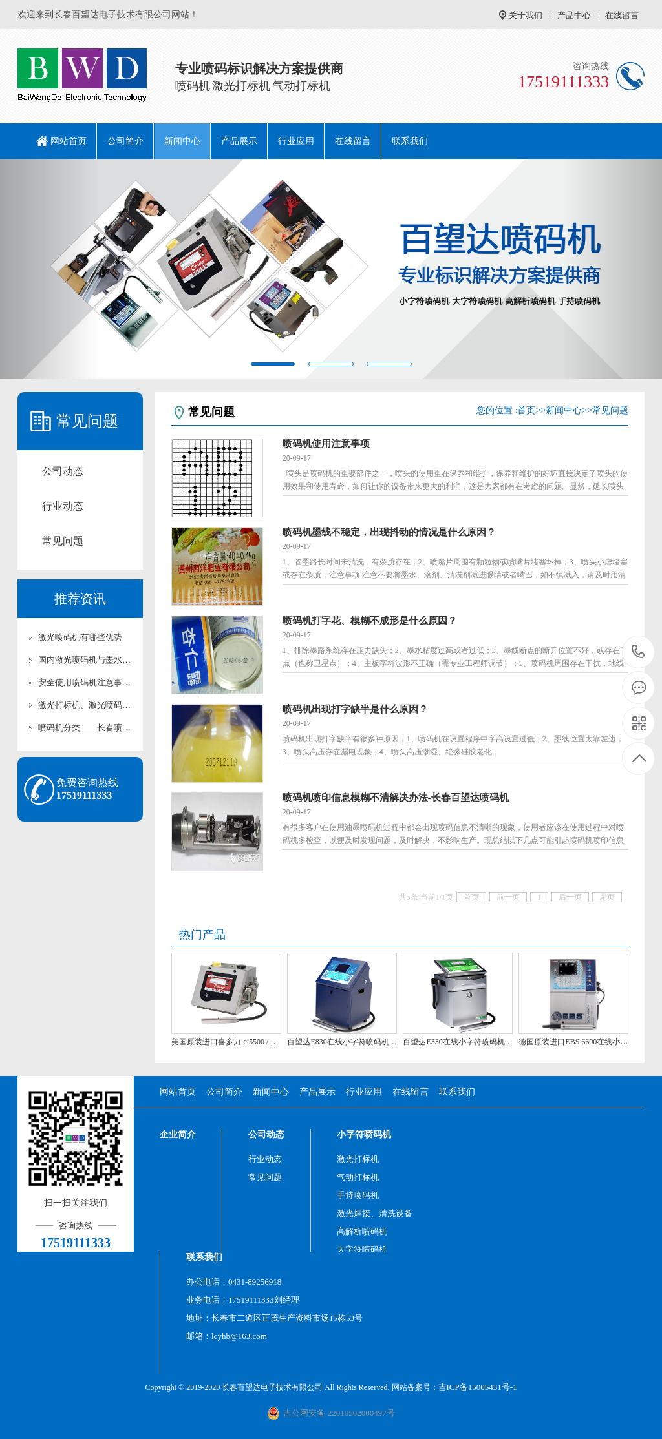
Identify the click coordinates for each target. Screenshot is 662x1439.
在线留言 (622, 15)
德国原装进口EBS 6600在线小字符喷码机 (573, 1041)
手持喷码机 (358, 1195)
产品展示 (239, 141)
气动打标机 (358, 1177)
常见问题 (62, 540)
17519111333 (638, 652)
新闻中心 (182, 141)
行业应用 (296, 141)
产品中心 (574, 15)
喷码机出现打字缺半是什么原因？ (355, 709)
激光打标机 (358, 1159)
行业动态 (62, 506)
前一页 (508, 897)
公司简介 (125, 141)
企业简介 (178, 1134)
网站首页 (68, 141)
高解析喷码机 (362, 1231)
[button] (50, 269)
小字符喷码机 (364, 1134)
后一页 (570, 897)
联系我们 (410, 141)
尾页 (607, 897)
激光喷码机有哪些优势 (80, 637)
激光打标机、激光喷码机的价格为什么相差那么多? (86, 705)
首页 (526, 410)
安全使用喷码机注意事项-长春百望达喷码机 (86, 682)
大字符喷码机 (362, 1249)
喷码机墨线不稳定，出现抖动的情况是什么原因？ (389, 532)
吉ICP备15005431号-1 (477, 1387)
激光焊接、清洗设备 (374, 1213)
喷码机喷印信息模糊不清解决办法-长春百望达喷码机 (396, 797)
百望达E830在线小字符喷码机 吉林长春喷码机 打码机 (342, 1041)
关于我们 (525, 15)
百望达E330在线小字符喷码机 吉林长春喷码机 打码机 (458, 1041)
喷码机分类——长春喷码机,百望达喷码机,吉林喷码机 (86, 727)
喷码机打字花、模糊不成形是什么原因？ (370, 621)
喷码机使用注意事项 (326, 444)
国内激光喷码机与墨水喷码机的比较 (86, 660)
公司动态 (62, 471)
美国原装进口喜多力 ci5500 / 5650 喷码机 (226, 1041)
